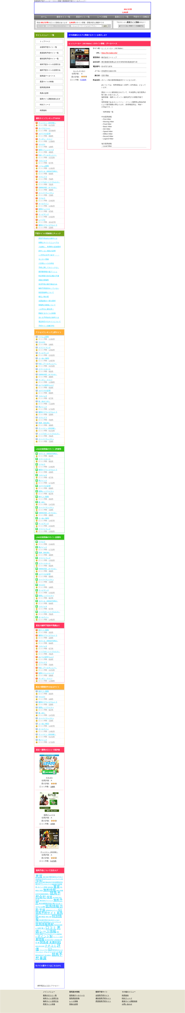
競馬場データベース (47, 76)
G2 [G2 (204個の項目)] (37, 900)
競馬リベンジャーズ (46, 150)
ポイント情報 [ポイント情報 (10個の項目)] (42, 887)
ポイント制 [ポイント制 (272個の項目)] (45, 936)
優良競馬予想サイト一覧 (49, 59)
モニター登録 (43, 259)
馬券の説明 (44, 93)
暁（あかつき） (44, 401)
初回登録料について (46, 292)
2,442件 (52, 201)
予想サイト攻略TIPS (46, 326)
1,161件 (52, 168)
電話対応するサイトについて (49, 322)
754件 (51, 179)
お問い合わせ (127, 1004)
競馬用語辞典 (45, 87)
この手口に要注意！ (46, 309)
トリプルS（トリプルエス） (49, 182)
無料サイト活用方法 (50, 1001)
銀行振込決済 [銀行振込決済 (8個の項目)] (47, 882)
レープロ (41, 220)
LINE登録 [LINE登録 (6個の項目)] (57, 940)
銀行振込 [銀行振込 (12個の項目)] (42, 917)
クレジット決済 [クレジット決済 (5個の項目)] (57, 937)
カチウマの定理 (44, 134)
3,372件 (52, 157)
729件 (51, 195)
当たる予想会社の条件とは (48, 317)
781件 (51, 184)
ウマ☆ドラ (42, 177)
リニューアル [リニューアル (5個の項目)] (43, 950)
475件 (51, 211)
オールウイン (43, 204)
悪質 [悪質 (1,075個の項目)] (39, 876)
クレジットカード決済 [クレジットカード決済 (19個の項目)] (53, 952)
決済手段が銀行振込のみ (47, 284)
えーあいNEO (43, 358)
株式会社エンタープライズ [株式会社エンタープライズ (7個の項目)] (52, 922)
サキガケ (41, 144)
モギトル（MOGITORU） (48, 171)
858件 (51, 136)
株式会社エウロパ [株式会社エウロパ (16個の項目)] (56, 877)
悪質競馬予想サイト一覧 (49, 53)
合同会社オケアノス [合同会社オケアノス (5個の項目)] (52, 910)
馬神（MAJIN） (44, 423)
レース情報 (73, 1001)
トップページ (45, 41)
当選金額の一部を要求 (47, 301)
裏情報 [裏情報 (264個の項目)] (39, 939)
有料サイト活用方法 (50, 998)
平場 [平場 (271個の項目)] (42, 909)
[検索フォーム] (86, 26)
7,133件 (52, 404)
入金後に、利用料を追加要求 (49, 247)
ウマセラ (41, 198)
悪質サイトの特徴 (47, 82)
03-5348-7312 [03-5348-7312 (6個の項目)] (57, 897)
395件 (51, 152)
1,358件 (52, 141)
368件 (51, 190)
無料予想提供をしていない (48, 288)
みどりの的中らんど (46, 385)
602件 (51, 371)
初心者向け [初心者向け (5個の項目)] (48, 955)
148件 (51, 147)
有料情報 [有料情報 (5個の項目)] (50, 887)
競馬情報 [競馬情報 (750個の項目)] (52, 906)
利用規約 (43, 110)
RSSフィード (45, 105)
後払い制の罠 (43, 297)
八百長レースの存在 (46, 263)
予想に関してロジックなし (48, 267)
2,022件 (52, 217)
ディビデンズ (43, 214)
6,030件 (83, 80)
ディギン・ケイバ (45, 139)
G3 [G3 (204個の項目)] (50, 949)
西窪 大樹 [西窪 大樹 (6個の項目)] (48, 916)
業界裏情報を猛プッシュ (47, 272)
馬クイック (42, 407)
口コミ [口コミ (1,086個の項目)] (51, 928)
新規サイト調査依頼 (129, 1001)
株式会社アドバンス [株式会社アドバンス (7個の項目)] (46, 900)
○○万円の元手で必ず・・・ (48, 255)
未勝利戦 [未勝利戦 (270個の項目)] (55, 942)
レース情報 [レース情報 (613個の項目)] (47, 931)
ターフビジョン (44, 128)
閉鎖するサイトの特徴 (47, 313)
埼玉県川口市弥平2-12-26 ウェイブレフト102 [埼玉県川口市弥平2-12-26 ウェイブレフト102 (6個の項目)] (49, 879)
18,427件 (52, 222)
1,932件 (52, 350)
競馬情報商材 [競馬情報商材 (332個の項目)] (44, 924)
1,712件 (52, 409)
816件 (51, 387)
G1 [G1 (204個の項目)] (60, 909)
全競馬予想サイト (102, 995)
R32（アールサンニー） (47, 155)
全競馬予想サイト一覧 (48, 47)
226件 (51, 227)
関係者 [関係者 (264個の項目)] (44, 942)
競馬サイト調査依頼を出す (50, 99)
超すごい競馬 (43, 497)
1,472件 (52, 504)
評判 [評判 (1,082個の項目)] (39, 881)
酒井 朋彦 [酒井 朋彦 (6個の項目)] (46, 877)
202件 (51, 499)
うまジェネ (42, 161)
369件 (51, 425)
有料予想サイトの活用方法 (50, 64)
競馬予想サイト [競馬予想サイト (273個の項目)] (45, 913)
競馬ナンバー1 (44, 209)
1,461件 (52, 206)
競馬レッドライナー (46, 491)
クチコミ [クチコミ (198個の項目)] (50, 945)
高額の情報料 (43, 280)
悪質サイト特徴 (49, 1004)
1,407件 (52, 361)
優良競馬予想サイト (103, 998)
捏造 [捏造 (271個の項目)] (49, 897)
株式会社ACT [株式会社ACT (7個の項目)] (39, 955)
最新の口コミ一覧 (50, 995)
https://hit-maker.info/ (109, 53)
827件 (51, 494)
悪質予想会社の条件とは (47, 238)
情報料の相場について (47, 305)
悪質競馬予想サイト (103, 1001)
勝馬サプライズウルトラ (47, 225)
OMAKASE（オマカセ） (47, 187)
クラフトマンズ (44, 347)
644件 (51, 174)
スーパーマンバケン (46, 193)
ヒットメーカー (79, 71)
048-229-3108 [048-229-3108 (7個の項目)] (39, 946)
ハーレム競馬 (43, 166)
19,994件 (52, 131)
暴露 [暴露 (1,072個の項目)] (43, 958)
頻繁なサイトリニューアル (48, 242)
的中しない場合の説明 (47, 251)
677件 (51, 163)
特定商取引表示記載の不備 (48, 276)
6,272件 (52, 125)
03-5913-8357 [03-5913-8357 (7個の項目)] (49, 940)
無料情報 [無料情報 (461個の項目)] (49, 890)
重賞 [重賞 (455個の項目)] (56, 886)
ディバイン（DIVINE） (47, 123)
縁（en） (42, 502)
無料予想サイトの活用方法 (50, 70)
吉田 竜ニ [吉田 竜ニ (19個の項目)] (41, 928)
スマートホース (44, 369)
